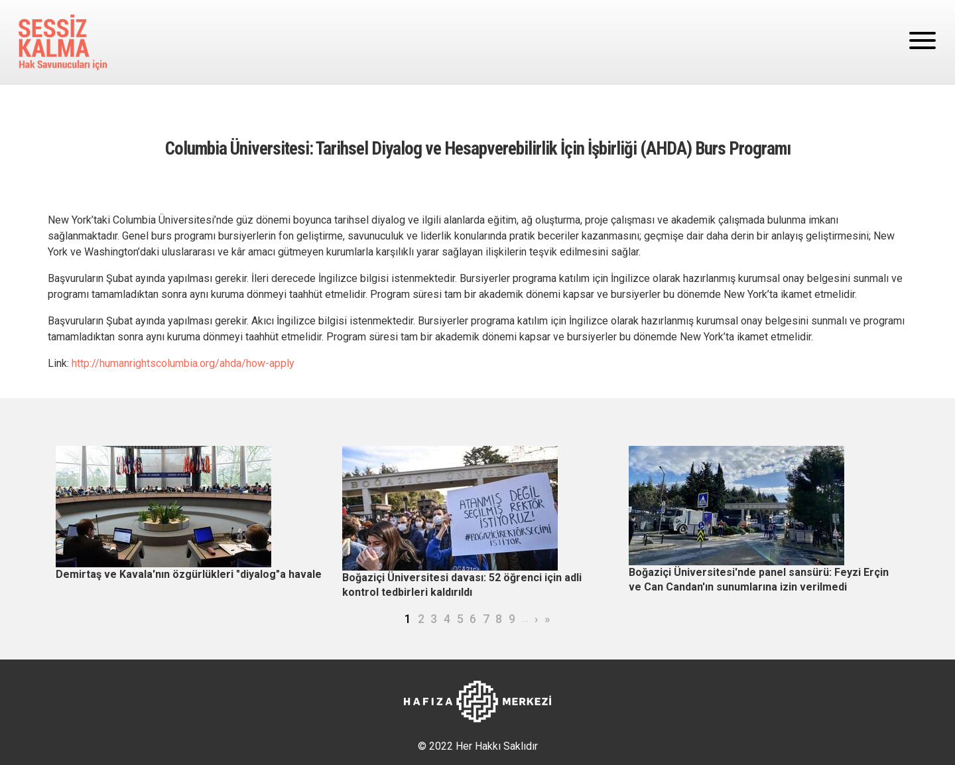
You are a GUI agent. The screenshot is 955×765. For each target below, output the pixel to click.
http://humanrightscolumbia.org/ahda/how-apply (183, 363)
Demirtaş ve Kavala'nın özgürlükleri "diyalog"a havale (189, 574)
